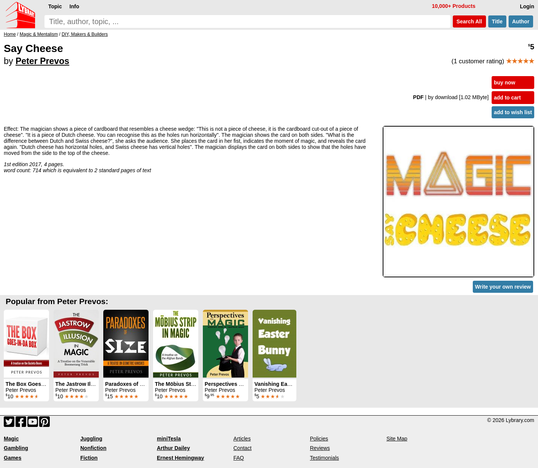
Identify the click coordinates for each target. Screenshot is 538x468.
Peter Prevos (42, 61)
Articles (242, 439)
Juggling (91, 439)
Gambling (16, 448)
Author (521, 21)
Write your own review (503, 287)
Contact (242, 448)
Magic (11, 439)
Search (469, 21)
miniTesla (169, 439)
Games (12, 458)
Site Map (396, 439)
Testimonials (324, 458)
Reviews (320, 448)
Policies (319, 439)
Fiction (89, 458)
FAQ (238, 458)
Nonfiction (93, 448)
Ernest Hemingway (180, 458)
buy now (504, 83)
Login (527, 6)
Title (497, 21)
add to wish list (513, 112)
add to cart (507, 98)
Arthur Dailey (173, 448)
